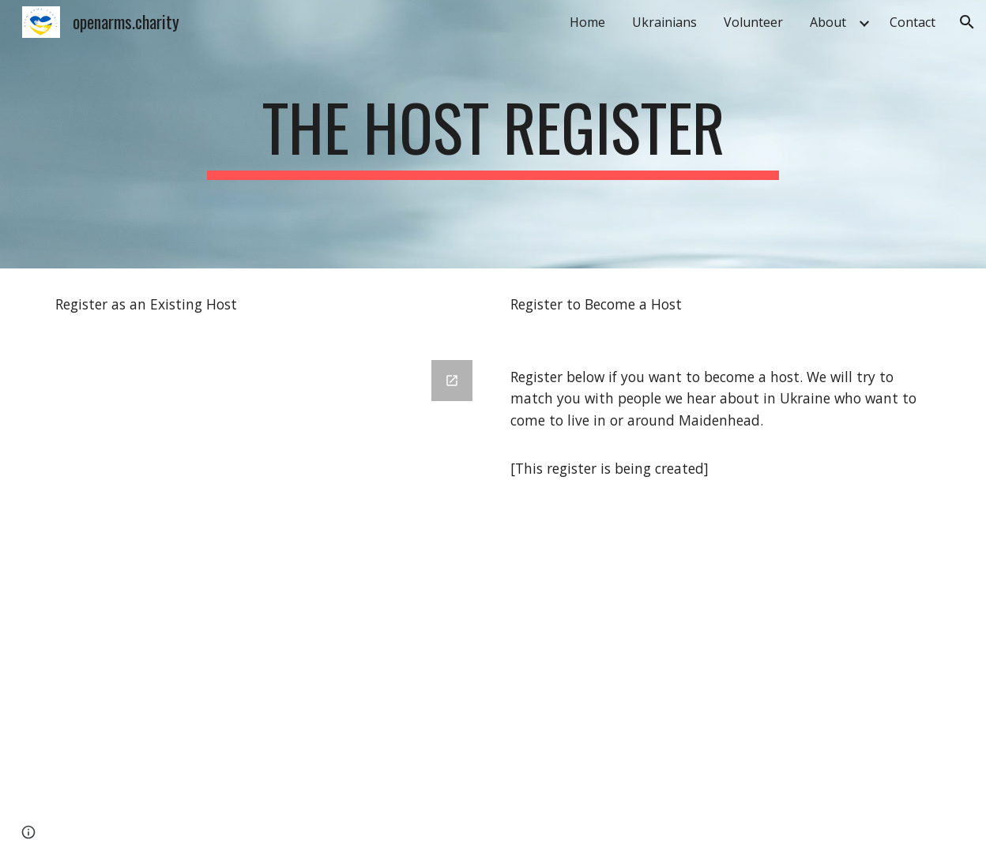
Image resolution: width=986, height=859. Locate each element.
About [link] (828, 22)
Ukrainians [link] (664, 22)
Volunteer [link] (753, 22)
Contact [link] (912, 22)
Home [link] (587, 22)
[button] (967, 22)
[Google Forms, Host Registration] (265, 600)
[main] (493, 134)
